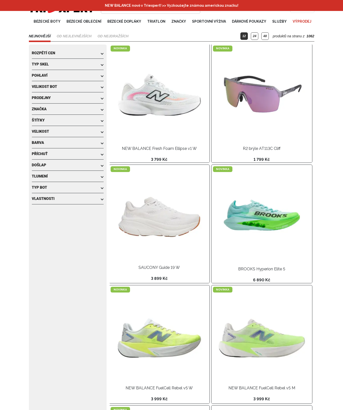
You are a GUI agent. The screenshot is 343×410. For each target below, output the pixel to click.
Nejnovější (40, 36)
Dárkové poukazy (249, 22)
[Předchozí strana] (125, 399)
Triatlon (156, 22)
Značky (178, 22)
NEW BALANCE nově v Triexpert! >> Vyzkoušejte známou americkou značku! (171, 5)
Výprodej (302, 22)
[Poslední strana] (158, 399)
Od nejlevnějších (74, 36)
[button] (68, 53)
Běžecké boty (47, 22)
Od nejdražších (112, 36)
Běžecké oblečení (84, 22)
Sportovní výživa (209, 22)
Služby (279, 22)
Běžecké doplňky (124, 22)
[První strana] (115, 399)
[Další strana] (148, 399)
